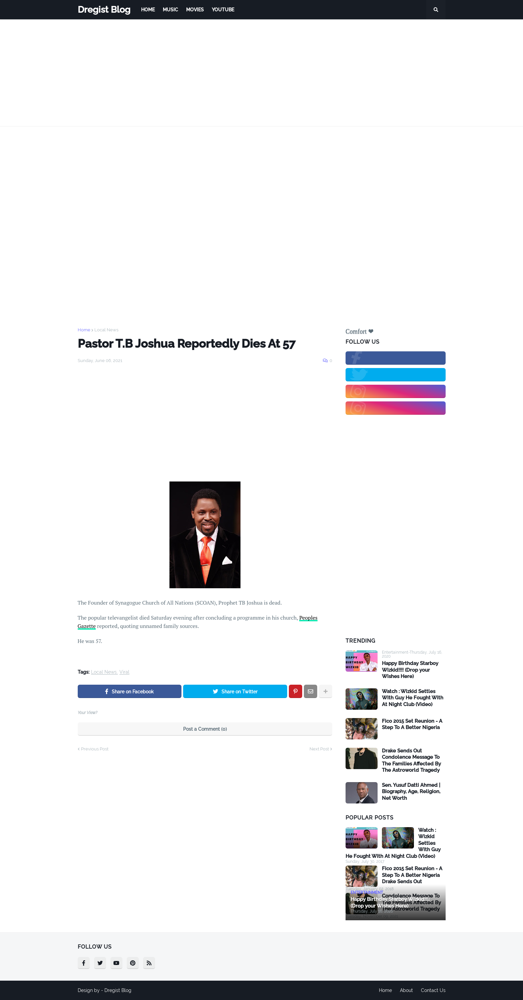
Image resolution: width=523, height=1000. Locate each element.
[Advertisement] (262, 72)
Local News (106, 330)
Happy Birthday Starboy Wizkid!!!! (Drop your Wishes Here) (410, 669)
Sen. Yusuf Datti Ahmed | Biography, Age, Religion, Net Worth (411, 791)
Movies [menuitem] (195, 9)
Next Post (319, 748)
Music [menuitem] (170, 9)
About (406, 990)
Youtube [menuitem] (223, 9)
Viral (124, 672)
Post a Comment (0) (205, 729)
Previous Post (94, 748)
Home (84, 330)
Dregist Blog (104, 9)
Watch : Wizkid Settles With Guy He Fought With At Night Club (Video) (412, 697)
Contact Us (433, 990)
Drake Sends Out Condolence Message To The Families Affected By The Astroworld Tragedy (411, 760)
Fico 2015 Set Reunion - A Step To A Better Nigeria (412, 724)
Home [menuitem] (148, 9)
